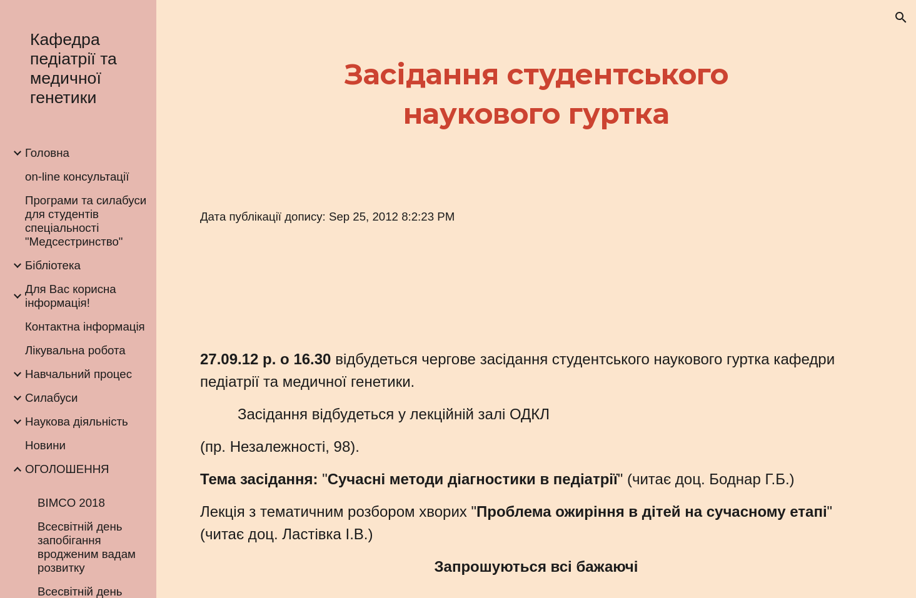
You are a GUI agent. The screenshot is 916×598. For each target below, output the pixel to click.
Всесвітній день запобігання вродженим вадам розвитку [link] (87, 547)
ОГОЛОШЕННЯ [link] (67, 469)
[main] (535, 94)
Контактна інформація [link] (85, 326)
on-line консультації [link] (77, 176)
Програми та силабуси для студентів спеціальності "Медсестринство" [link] (85, 221)
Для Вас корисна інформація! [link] (70, 295)
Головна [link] (47, 152)
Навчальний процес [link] (78, 374)
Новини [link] (45, 445)
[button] (901, 17)
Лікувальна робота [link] (75, 350)
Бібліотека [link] (53, 265)
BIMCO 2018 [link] (71, 502)
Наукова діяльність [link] (76, 421)
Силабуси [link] (51, 397)
